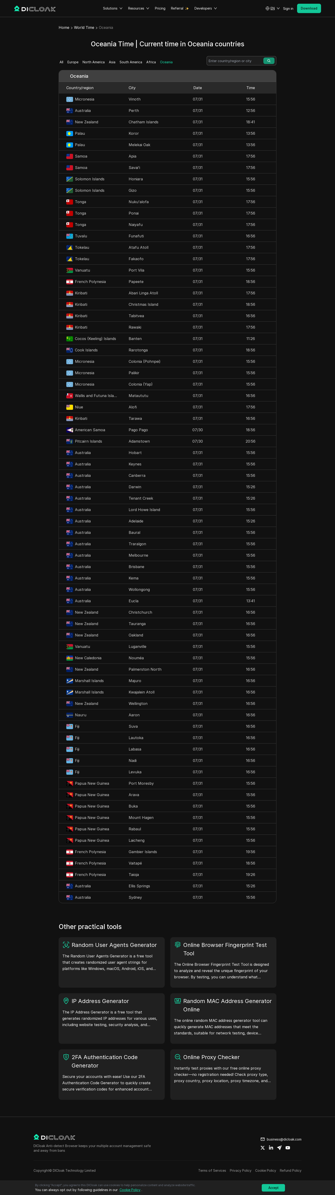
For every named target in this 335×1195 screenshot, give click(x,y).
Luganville (137, 646)
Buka (133, 806)
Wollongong (139, 589)
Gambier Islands (143, 851)
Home (64, 27)
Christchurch (140, 612)
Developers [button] (205, 8)
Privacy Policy (240, 1170)
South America (131, 62)
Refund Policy (291, 1170)
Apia (132, 156)
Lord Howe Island (144, 509)
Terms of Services (212, 1170)
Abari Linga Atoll (143, 293)
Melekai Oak (139, 144)
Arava (134, 794)
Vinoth (135, 99)
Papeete (136, 281)
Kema (133, 578)
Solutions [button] (113, 8)
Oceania (166, 62)
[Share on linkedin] (271, 1147)
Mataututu (138, 395)
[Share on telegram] (279, 1147)
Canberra (137, 475)
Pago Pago (138, 430)
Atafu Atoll (138, 247)
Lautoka (136, 737)
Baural (134, 532)
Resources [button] (138, 8)
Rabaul (135, 829)
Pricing (160, 8)
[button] (272, 8)
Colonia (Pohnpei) (145, 361)
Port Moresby (141, 783)
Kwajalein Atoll (141, 692)
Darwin (135, 487)
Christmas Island (143, 304)
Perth (134, 110)
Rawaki (135, 327)
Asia (112, 62)
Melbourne (138, 555)
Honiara (136, 179)
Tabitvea (136, 315)
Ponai (134, 213)
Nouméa (136, 658)
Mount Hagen (141, 817)
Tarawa (135, 418)
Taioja (134, 874)
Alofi (133, 407)
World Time (84, 27)
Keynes (135, 464)
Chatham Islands (143, 122)
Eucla (133, 601)
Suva (133, 726)
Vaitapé (135, 863)
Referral (177, 8)
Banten (135, 338)
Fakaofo (136, 258)
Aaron (134, 715)
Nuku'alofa (139, 201)
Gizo (133, 190)
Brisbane (136, 566)
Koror (134, 133)
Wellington (138, 703)
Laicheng (136, 840)
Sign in (288, 8)
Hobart (135, 452)
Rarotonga (138, 350)
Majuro (135, 680)
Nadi (133, 760)
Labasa (135, 749)
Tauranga (137, 623)
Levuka (135, 772)
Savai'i (134, 167)
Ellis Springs (139, 886)
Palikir (134, 372)
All (61, 62)
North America (94, 62)
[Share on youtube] (287, 1147)
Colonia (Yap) (141, 384)
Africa (151, 62)
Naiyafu (136, 224)
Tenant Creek (141, 498)
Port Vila (136, 270)
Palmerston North (145, 669)
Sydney (135, 897)
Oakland (136, 635)
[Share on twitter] (262, 1147)
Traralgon (137, 544)
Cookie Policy (265, 1170)
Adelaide (136, 521)
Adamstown (139, 441)
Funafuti (136, 236)
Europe (72, 62)
